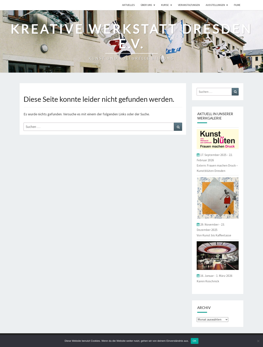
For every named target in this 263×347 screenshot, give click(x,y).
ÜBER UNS (146, 5)
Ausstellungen (215, 5)
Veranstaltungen (189, 5)
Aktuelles (128, 5)
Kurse (165, 5)
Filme (237, 5)
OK (194, 340)
